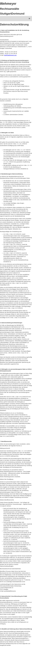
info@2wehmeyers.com (10, 55)
